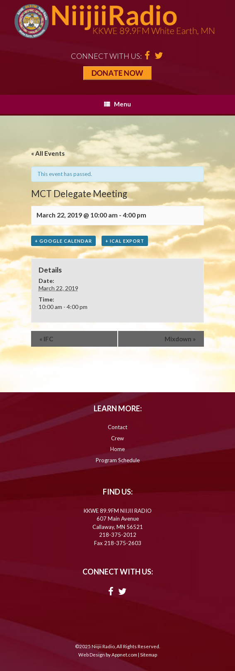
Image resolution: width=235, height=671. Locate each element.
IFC (46, 339)
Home (117, 449)
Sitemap (148, 654)
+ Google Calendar (63, 241)
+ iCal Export (124, 241)
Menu (117, 104)
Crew (117, 438)
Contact (117, 427)
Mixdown (180, 339)
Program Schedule (118, 460)
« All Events (48, 153)
